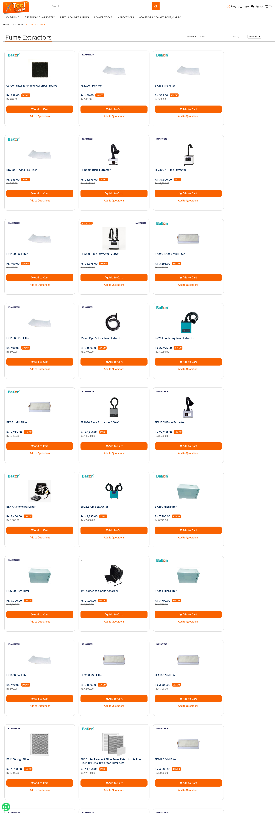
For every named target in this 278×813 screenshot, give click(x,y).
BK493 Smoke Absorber (226, 328)
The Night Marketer (149, 810)
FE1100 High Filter (18, 572)
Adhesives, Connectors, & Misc (160, 17)
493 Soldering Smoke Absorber (230, 409)
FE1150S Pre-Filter (87, 247)
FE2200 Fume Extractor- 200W (231, 166)
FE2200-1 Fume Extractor (91, 166)
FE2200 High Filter (155, 409)
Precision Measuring (74, 17)
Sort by (236, 36)
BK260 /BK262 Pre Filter (227, 85)
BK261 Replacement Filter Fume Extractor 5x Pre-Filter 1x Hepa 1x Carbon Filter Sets (103, 574)
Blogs (31, 759)
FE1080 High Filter (223, 572)
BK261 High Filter (18, 491)
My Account (80, 744)
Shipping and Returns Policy (43, 754)
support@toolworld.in (138, 782)
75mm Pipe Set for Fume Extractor (165, 247)
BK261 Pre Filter (154, 85)
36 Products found (196, 36)
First (128, 705)
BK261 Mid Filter (17, 328)
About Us (33, 749)
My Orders (79, 739)
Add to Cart (36, 108)
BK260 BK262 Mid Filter (22, 247)
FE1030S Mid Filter (155, 653)
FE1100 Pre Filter (154, 166)
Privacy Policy (35, 739)
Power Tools (103, 17)
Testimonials (35, 764)
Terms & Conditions (39, 744)
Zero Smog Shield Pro (225, 653)
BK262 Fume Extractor (21, 409)
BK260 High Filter (86, 409)
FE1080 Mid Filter (155, 572)
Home (6, 24)
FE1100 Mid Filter (223, 491)
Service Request (37, 769)
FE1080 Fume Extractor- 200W (95, 328)
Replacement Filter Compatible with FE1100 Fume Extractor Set (34, 655)
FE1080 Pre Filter (86, 491)
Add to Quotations (37, 116)
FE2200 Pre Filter (86, 85)
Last (150, 705)
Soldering (12, 17)
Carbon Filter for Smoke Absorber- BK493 (32, 85)
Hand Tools (126, 17)
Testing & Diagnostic (40, 17)
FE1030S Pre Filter (87, 653)
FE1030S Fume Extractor (22, 166)
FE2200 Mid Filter (155, 491)
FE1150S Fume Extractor (159, 328)
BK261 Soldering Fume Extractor (232, 247)
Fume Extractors (35, 24)
